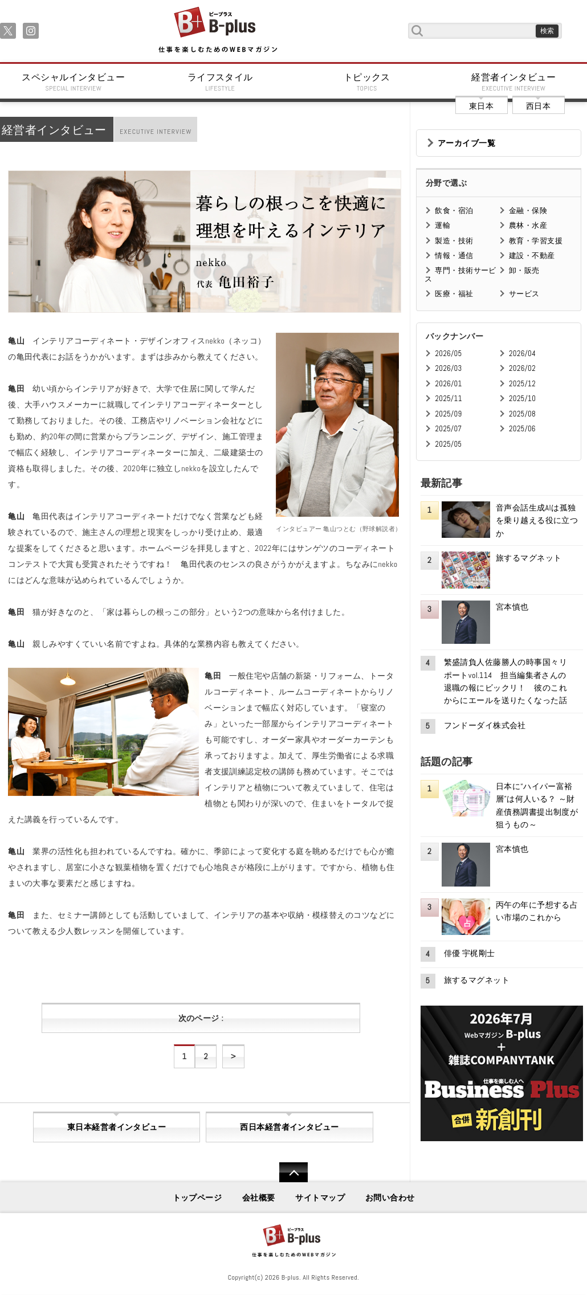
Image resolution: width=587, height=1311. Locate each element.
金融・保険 (528, 210)
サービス (524, 294)
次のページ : (200, 1018)
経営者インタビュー (514, 82)
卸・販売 (524, 270)
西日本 (538, 106)
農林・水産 (528, 225)
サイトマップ (320, 1197)
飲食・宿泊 (454, 210)
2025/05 (448, 444)
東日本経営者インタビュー (116, 1127)
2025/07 (448, 429)
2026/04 (522, 353)
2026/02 (522, 368)
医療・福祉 (454, 294)
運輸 (442, 225)
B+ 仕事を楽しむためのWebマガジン (217, 30)
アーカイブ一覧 (466, 143)
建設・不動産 (532, 255)
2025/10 (522, 398)
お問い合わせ (390, 1197)
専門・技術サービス (460, 274)
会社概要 (258, 1197)
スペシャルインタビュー (73, 82)
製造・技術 (454, 241)
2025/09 (448, 414)
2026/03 (448, 368)
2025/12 (522, 384)
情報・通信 (454, 255)
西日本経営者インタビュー (289, 1127)
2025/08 (522, 414)
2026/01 (448, 384)
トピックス (367, 82)
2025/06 (522, 429)
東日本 (481, 106)
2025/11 (448, 398)
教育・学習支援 (535, 241)
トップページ (197, 1197)
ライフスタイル (220, 82)
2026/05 (448, 353)
